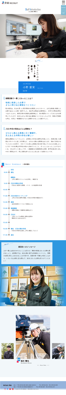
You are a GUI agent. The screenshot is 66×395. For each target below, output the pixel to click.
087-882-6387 (42, 386)
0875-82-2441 (45, 385)
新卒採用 (63, 7)
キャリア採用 (63, 12)
